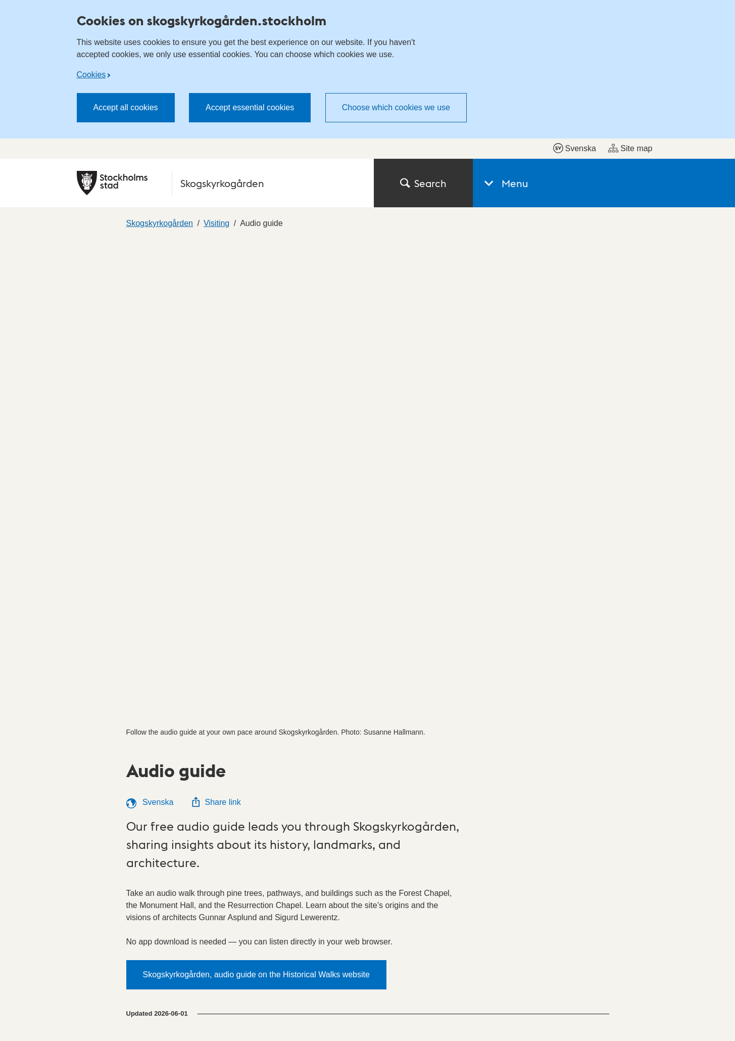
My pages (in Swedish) (415, 760)
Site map (630, 148)
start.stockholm (625, 988)
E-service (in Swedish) (265, 731)
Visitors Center (103, 613)
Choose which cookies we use (396, 107)
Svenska (574, 148)
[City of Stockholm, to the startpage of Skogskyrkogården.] (219, 183)
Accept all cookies (125, 107)
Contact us (393, 702)
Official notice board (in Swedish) (284, 760)
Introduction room (173, 613)
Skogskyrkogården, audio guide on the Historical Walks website (256, 491)
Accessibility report (556, 702)
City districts (247, 702)
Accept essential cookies (250, 107)
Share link (216, 318)
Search (423, 183)
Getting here (317, 613)
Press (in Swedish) (407, 789)
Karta (360, 613)
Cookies (91, 74)
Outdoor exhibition (249, 613)
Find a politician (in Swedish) (425, 731)
